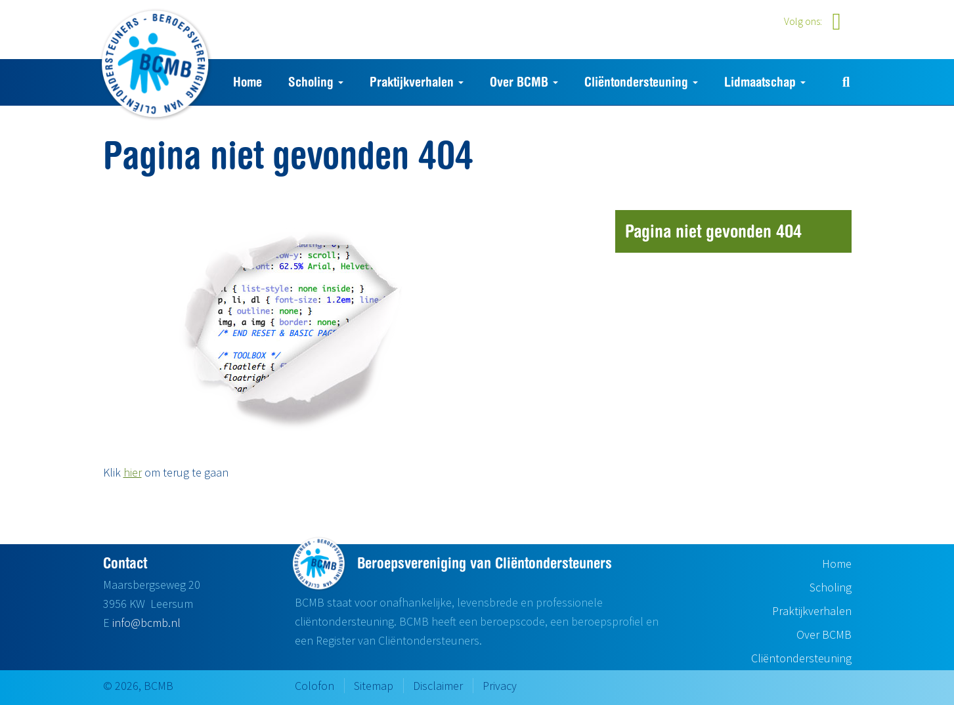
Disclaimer (438, 685)
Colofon (314, 685)
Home (247, 82)
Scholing (315, 82)
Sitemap (373, 685)
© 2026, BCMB (138, 685)
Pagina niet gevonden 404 (713, 231)
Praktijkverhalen (417, 82)
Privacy (500, 685)
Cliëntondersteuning (641, 82)
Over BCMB (524, 82)
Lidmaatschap (765, 82)
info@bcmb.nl (146, 622)
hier (132, 472)
